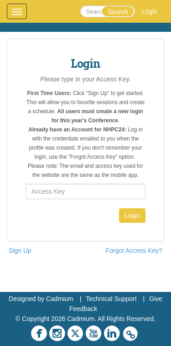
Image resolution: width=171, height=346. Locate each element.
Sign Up (20, 250)
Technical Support (111, 298)
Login (149, 11)
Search (118, 11)
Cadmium (59, 298)
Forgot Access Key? (133, 250)
